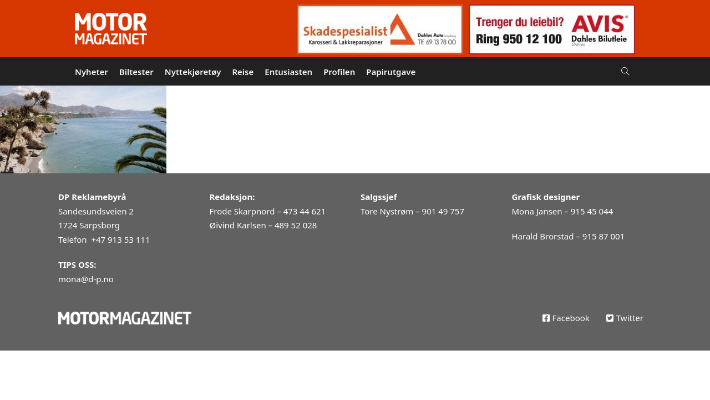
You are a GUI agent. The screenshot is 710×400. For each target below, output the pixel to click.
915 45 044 (592, 211)
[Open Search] (625, 71)
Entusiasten (288, 71)
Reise (242, 71)
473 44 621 (304, 211)
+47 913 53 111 (120, 239)
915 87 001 (603, 236)
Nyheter (91, 71)
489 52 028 (296, 225)
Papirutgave (390, 71)
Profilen (339, 71)
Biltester (136, 71)
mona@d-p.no (86, 278)
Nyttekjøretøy (193, 71)
